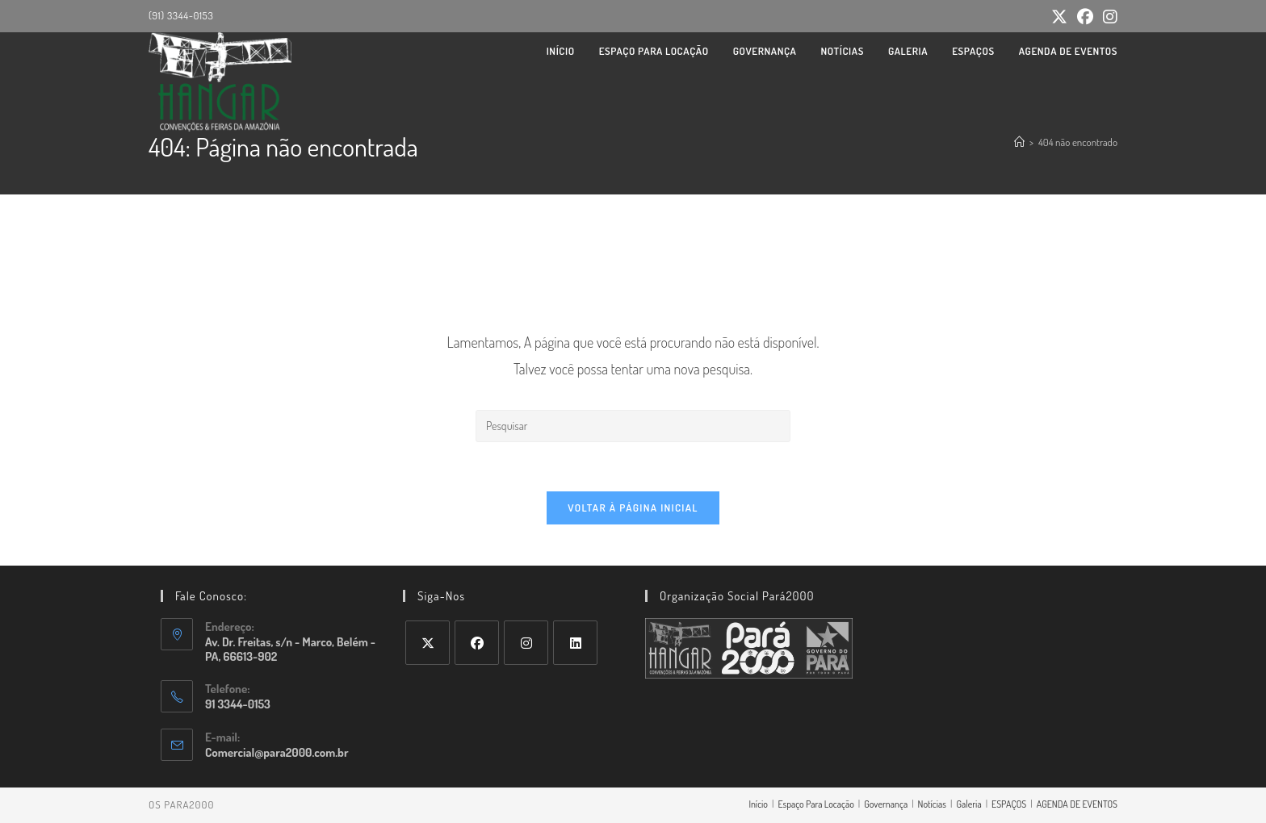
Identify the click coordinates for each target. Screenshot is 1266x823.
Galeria (968, 804)
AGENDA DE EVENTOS (1077, 804)
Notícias (932, 804)
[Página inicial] (1019, 142)
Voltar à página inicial (633, 507)
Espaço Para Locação (815, 804)
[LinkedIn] (575, 642)
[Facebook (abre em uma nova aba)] (1085, 16)
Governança (886, 804)
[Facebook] (477, 642)
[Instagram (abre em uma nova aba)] (1107, 16)
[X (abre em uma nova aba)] (1059, 16)
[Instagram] (526, 642)
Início (758, 804)
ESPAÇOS (1008, 804)
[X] (427, 642)
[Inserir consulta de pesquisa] (633, 426)
